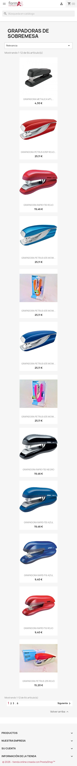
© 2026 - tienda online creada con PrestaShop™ (28, 762)
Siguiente (65, 703)
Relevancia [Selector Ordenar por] (38, 45)
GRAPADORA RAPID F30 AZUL (38, 522)
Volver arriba (59, 712)
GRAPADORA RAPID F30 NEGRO (38, 469)
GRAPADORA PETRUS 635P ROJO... (38, 152)
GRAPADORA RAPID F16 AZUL (38, 575)
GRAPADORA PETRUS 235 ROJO (39, 681)
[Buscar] (38, 14)
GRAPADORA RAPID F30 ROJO (38, 205)
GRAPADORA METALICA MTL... (38, 99)
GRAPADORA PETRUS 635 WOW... (38, 257)
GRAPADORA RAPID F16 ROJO (38, 628)
